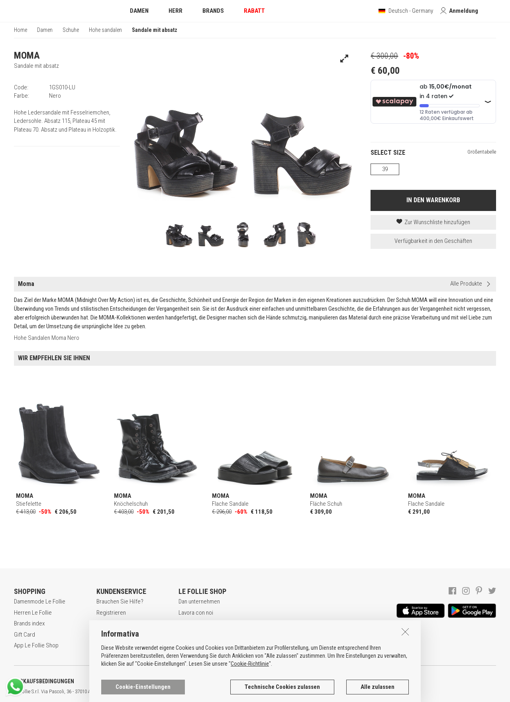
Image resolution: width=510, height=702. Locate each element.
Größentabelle (481, 152)
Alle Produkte (466, 283)
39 (385, 169)
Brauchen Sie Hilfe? (119, 601)
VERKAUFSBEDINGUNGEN (44, 681)
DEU (293, 691)
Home (20, 30)
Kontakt (187, 645)
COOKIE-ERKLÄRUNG (210, 681)
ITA (273, 691)
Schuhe (71, 30)
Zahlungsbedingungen (122, 634)
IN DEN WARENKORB (433, 200)
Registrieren (111, 612)
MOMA (27, 55)
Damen (45, 30)
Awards (187, 623)
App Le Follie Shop (36, 645)
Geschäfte (191, 634)
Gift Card (24, 634)
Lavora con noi (195, 612)
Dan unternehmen (199, 601)
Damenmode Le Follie (39, 601)
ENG (283, 691)
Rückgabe (108, 645)
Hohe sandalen (105, 30)
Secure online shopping (124, 623)
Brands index (29, 623)
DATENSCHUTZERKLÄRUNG (130, 681)
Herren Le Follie (33, 612)
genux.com (255, 691)
